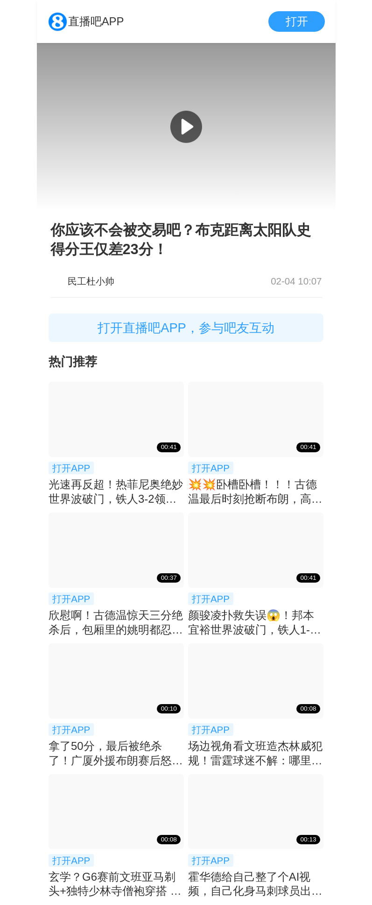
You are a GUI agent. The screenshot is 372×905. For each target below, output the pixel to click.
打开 (297, 21)
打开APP (71, 468)
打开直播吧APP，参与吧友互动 (186, 328)
